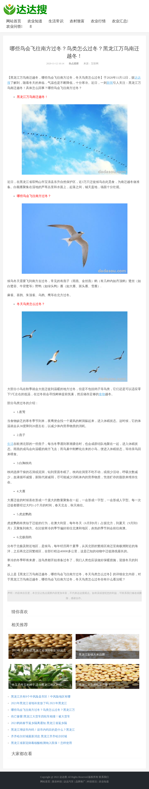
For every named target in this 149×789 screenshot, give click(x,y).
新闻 (110, 82)
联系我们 (104, 777)
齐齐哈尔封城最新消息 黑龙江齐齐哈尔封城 (39, 736)
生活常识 (55, 21)
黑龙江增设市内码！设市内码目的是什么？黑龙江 (43, 729)
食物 (102, 394)
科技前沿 (92, 781)
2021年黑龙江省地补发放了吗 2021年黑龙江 (39, 703)
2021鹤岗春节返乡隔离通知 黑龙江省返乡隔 (39, 723)
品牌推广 (80, 781)
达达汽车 (69, 781)
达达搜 (63, 777)
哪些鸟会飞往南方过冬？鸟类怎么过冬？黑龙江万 (43, 709)
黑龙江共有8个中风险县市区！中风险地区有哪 (40, 696)
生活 (10, 444)
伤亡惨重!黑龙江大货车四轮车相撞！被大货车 (40, 716)
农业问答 (14, 26)
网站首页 (13, 21)
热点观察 (74, 63)
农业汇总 (120, 21)
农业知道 (34, 21)
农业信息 (25, 9)
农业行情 (98, 21)
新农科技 (57, 781)
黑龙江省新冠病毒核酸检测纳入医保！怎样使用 (41, 743)
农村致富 (77, 21)
